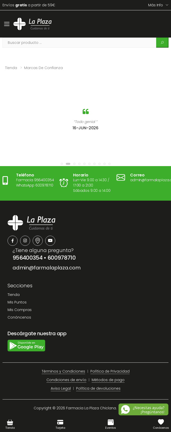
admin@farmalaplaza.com (47, 267)
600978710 (61, 258)
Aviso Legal (61, 388)
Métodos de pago (108, 379)
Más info (155, 5)
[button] (61, 164)
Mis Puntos (17, 302)
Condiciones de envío (66, 379)
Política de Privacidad (110, 371)
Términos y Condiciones (63, 371)
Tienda (11, 67)
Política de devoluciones (98, 388)
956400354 (27, 258)
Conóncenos (19, 317)
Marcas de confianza (43, 67)
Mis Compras (20, 309)
